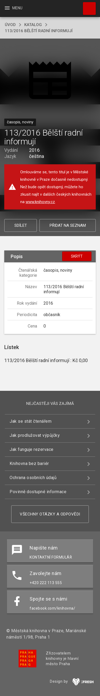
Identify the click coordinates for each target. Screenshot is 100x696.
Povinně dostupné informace (38, 491)
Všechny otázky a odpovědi (50, 514)
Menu (13, 8)
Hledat (87, 6)
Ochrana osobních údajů (33, 477)
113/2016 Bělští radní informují (39, 30)
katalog (33, 24)
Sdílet (20, 225)
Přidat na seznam (68, 225)
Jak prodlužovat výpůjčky (35, 435)
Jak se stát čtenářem (30, 421)
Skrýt (77, 256)
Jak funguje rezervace (32, 449)
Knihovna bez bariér (29, 463)
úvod (10, 24)
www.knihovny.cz (40, 201)
